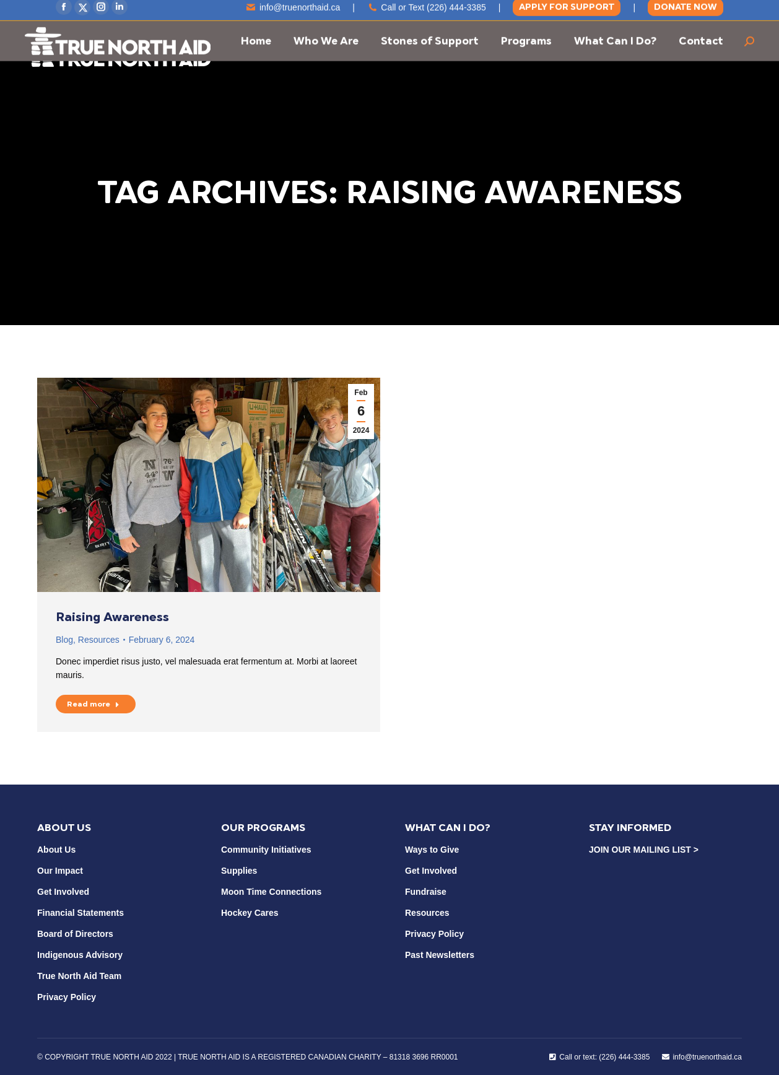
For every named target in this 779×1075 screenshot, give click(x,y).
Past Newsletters (439, 955)
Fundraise (425, 892)
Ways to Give (432, 850)
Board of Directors (75, 934)
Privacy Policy (66, 997)
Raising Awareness (112, 616)
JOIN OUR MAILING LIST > (643, 850)
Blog (64, 640)
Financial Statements (80, 913)
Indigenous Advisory (80, 955)
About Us (56, 850)
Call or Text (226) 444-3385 (426, 14)
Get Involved (63, 892)
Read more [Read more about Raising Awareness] (93, 704)
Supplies (239, 871)
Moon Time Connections (271, 892)
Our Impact (60, 871)
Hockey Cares (250, 913)
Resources (99, 640)
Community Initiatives (266, 850)
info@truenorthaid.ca (293, 14)
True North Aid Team (79, 976)
